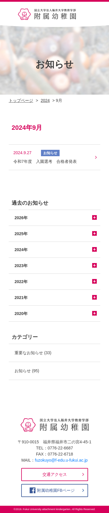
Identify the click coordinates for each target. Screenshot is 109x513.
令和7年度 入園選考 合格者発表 (45, 161)
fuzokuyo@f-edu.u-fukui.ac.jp (61, 460)
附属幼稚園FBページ (56, 490)
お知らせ (23, 370)
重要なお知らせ (29, 352)
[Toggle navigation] (92, 14)
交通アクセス (54, 474)
